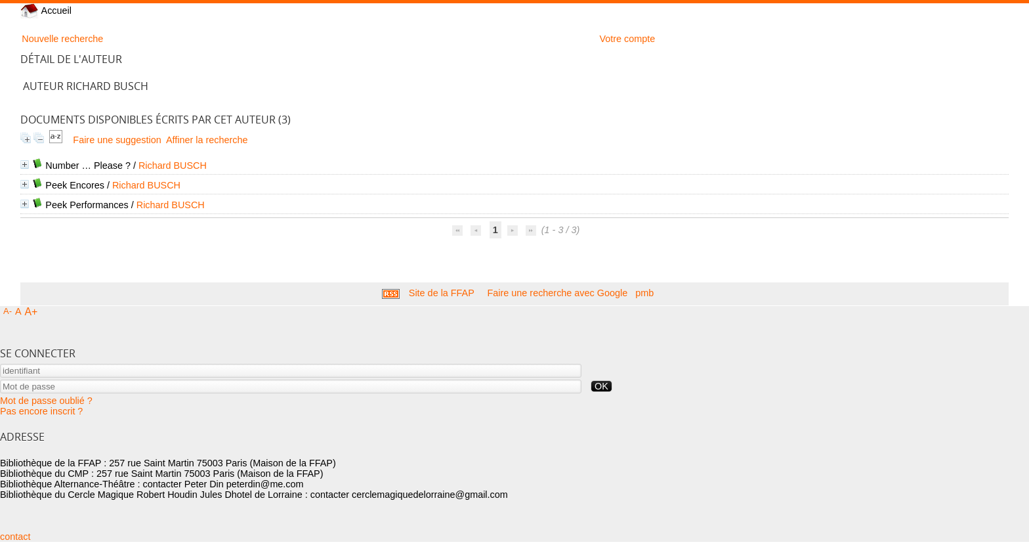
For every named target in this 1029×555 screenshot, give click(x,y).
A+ (31, 311)
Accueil (46, 10)
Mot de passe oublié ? (46, 400)
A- (7, 311)
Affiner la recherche (207, 140)
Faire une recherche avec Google (558, 293)
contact (15, 536)
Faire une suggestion (117, 140)
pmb (644, 293)
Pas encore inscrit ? (41, 411)
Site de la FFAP (441, 293)
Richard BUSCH (172, 165)
